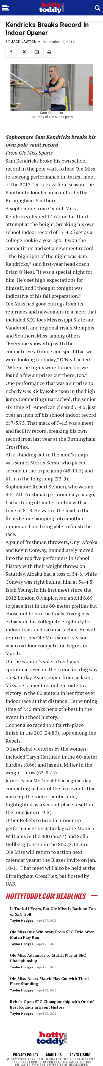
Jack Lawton (24, 41)
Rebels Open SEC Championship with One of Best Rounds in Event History (52, 1004)
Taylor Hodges (21, 920)
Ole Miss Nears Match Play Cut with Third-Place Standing (50, 981)
